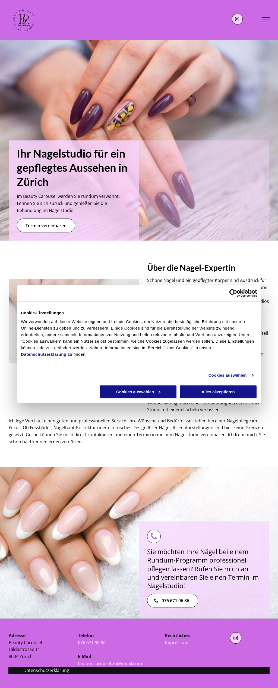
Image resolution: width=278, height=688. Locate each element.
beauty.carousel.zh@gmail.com (110, 663)
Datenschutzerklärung (44, 354)
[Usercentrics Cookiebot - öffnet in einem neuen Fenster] (233, 293)
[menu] (266, 20)
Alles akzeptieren (218, 391)
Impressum (176, 643)
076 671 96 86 (92, 643)
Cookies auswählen (227, 375)
